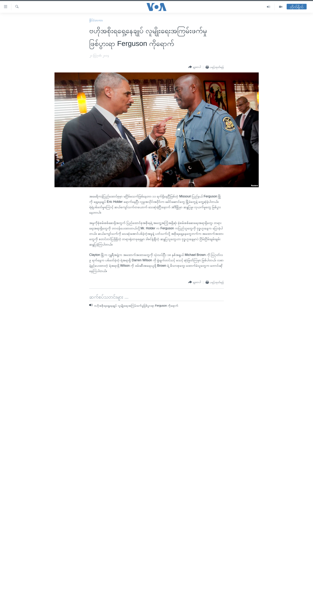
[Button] (194, 67)
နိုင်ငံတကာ (96, 20)
